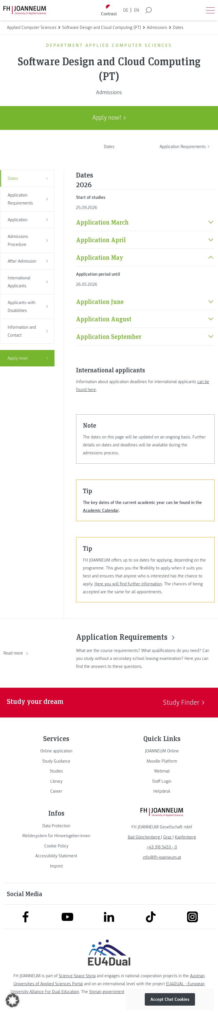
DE (125, 10)
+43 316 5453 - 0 (162, 847)
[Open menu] (210, 10)
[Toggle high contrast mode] (109, 10)
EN (136, 10)
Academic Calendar (101, 510)
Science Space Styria (77, 976)
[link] (56, 751)
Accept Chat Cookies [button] (169, 999)
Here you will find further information (128, 584)
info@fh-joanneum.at (162, 857)
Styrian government (106, 992)
